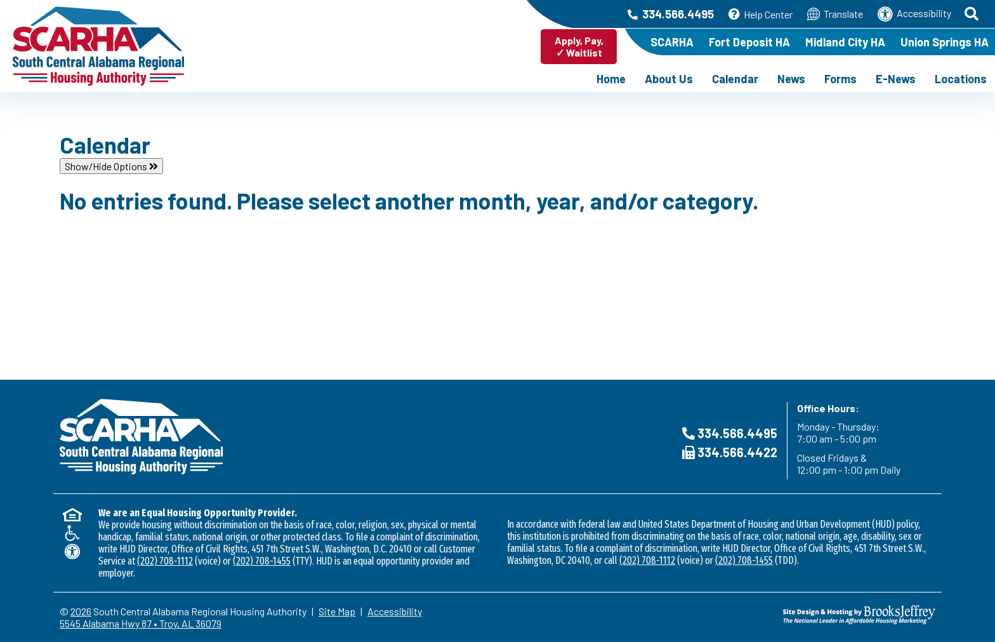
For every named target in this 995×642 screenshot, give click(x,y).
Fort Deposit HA (749, 42)
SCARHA (672, 42)
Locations (961, 79)
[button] (972, 14)
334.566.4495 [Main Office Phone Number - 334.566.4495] (671, 14)
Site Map (337, 611)
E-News (896, 79)
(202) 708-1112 (165, 561)
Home (611, 79)
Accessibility (914, 14)
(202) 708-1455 (262, 561)
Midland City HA (845, 42)
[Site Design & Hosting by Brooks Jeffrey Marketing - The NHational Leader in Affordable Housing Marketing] (825, 614)
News (791, 79)
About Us (669, 79)
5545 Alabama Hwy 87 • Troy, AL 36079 (140, 623)
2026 (80, 611)
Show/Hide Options (111, 166)
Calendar (735, 79)
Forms (840, 79)
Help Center (760, 14)
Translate (835, 14)
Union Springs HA (944, 42)
